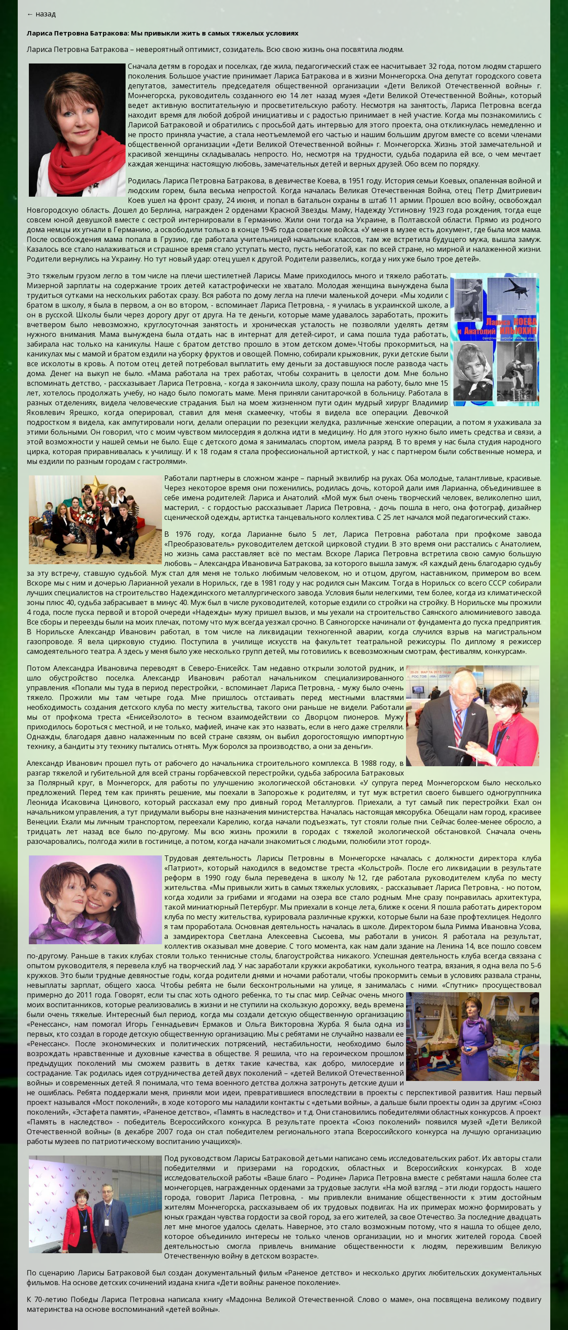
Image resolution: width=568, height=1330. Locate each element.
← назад (41, 14)
